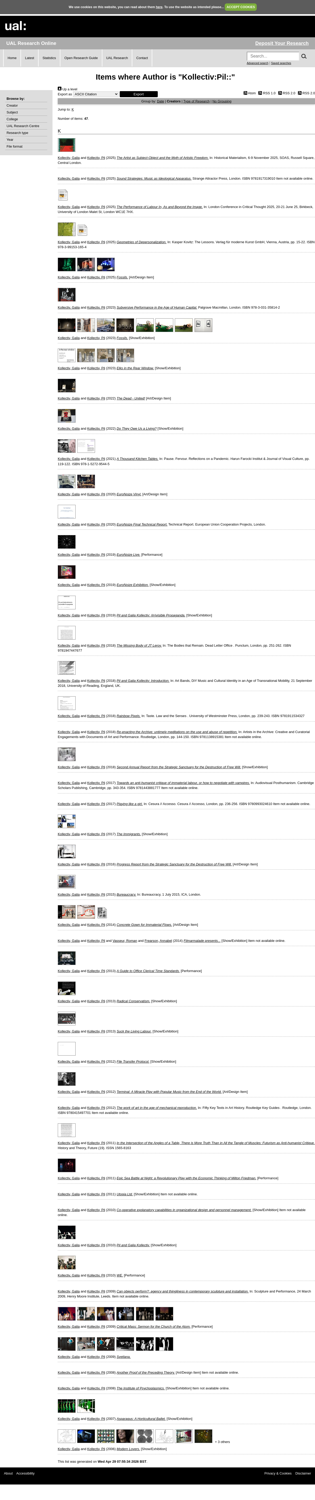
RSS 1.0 (266, 93)
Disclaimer (303, 1473)
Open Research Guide (81, 58)
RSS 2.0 (285, 93)
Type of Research (196, 101)
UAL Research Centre (23, 126)
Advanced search (257, 63)
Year (10, 140)
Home (12, 58)
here (159, 7)
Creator (12, 105)
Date (160, 101)
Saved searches (281, 63)
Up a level (67, 89)
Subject (12, 112)
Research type (17, 133)
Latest (29, 58)
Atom (249, 93)
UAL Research (117, 58)
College (12, 119)
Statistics (49, 58)
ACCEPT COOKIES (241, 7)
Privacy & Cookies (278, 1473)
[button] (139, 94)
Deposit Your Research (282, 43)
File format (14, 146)
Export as (65, 94)
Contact (142, 58)
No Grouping (222, 101)
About (8, 1473)
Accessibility (25, 1473)
